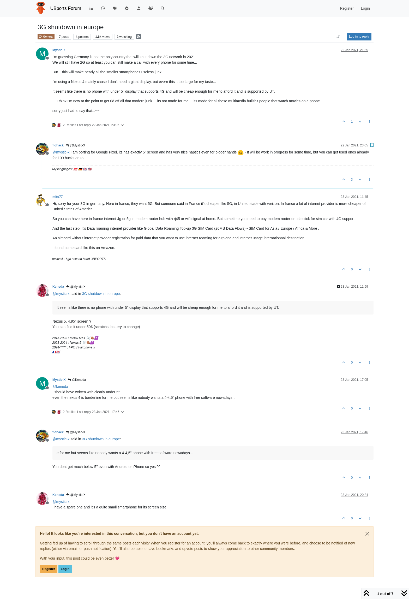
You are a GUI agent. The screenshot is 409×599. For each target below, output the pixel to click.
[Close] (367, 534)
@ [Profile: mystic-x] (61, 152)
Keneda (58, 286)
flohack (58, 145)
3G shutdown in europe (101, 294)
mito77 (57, 197)
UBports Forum (65, 8)
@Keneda (77, 380)
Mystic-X (58, 50)
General (46, 36)
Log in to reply (359, 36)
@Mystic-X (75, 145)
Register (48, 569)
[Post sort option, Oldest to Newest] (338, 36)
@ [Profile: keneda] (60, 386)
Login (65, 569)
